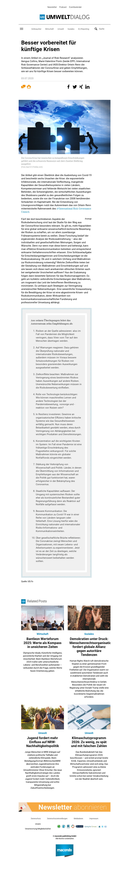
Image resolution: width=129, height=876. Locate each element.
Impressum (93, 819)
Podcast (63, 7)
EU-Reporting (83, 29)
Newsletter (52, 7)
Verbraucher (36, 29)
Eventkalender (75, 7)
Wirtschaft (49, 29)
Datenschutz (36, 819)
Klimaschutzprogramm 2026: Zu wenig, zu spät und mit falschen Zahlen (89, 742)
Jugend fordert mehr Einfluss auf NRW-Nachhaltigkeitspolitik (42, 742)
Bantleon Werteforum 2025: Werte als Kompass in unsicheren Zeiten (42, 643)
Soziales (71, 29)
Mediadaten (78, 819)
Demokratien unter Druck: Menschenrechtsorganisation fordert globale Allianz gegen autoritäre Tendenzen (91, 647)
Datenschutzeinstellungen (57, 819)
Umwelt (61, 29)
